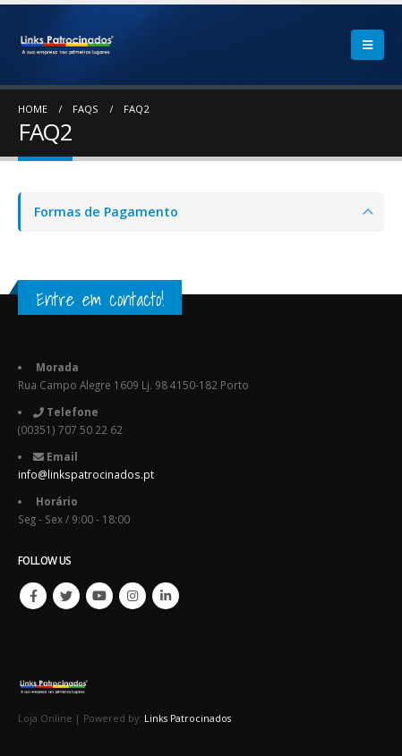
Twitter (66, 595)
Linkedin (165, 595)
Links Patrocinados (187, 718)
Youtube (99, 595)
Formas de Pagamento (106, 211)
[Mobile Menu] (367, 45)
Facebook (33, 595)
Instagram (132, 595)
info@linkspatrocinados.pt (86, 474)
